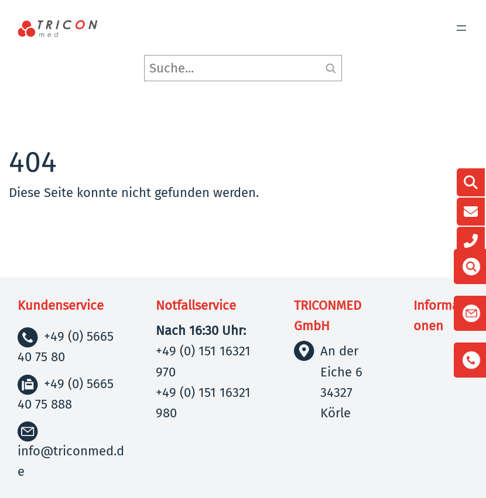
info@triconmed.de (71, 461)
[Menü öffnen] (461, 28)
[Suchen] (331, 68)
